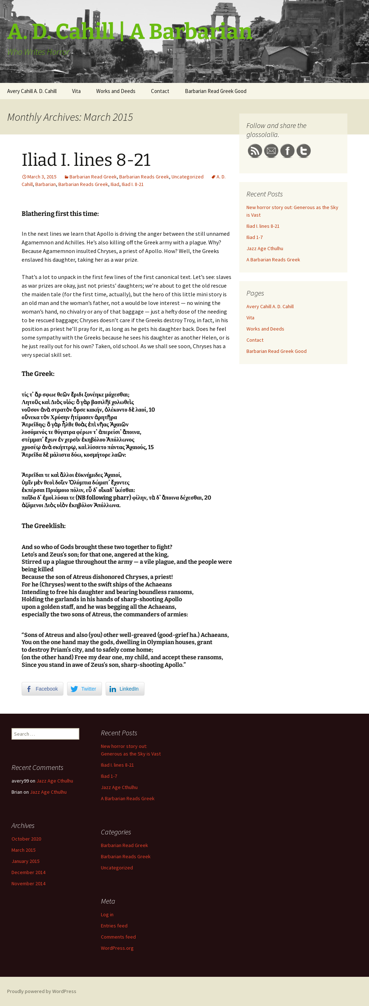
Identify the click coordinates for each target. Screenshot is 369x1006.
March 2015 (24, 850)
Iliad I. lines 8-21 (86, 160)
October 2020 (26, 839)
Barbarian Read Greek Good (215, 91)
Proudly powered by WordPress (41, 991)
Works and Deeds (115, 91)
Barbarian (45, 184)
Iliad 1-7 (254, 237)
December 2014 (28, 872)
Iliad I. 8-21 (133, 184)
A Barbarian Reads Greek (273, 259)
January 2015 (26, 861)
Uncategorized (188, 176)
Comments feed (118, 937)
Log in (107, 914)
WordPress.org (117, 948)
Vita (76, 91)
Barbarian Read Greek (93, 176)
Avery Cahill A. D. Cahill (32, 91)
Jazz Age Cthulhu (264, 248)
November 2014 (28, 883)
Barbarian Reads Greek (144, 176)
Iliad (115, 184)
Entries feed (114, 925)
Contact (160, 91)
